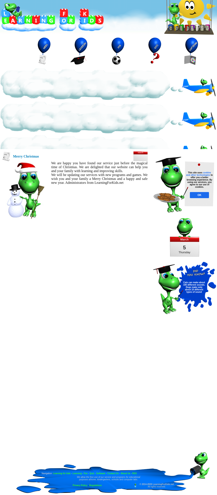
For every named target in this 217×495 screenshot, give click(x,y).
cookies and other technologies (198, 173)
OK (199, 195)
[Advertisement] (40, 108)
